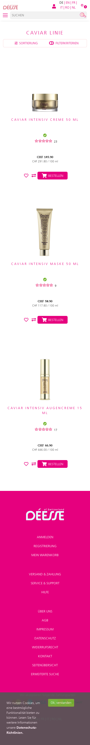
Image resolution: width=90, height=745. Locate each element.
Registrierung (45, 546)
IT (61, 7)
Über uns (45, 611)
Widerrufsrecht (45, 647)
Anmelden (45, 537)
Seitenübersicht (45, 665)
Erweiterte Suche (45, 674)
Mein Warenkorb (45, 555)
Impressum (45, 629)
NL (74, 7)
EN (68, 2)
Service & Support (45, 583)
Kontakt (45, 656)
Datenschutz (45, 638)
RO (67, 7)
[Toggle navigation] (5, 15)
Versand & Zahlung (45, 574)
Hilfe (45, 592)
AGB (45, 620)
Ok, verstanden (61, 703)
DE (61, 2)
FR (73, 2)
